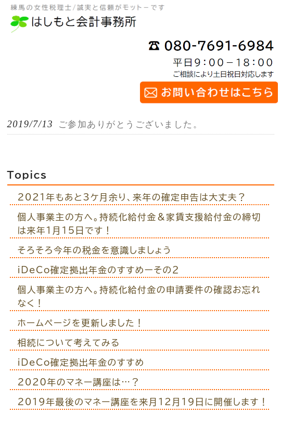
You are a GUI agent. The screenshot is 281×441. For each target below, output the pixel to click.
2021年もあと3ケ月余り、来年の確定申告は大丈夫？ (132, 197)
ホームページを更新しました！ (81, 322)
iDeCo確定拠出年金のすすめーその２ (99, 269)
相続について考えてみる (69, 342)
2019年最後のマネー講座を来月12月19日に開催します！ (143, 401)
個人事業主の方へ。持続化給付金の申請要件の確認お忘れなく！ (139, 296)
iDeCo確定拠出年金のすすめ (81, 362)
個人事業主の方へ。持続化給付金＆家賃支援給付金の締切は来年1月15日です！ (139, 223)
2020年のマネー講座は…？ (79, 382)
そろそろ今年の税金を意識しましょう (95, 250)
